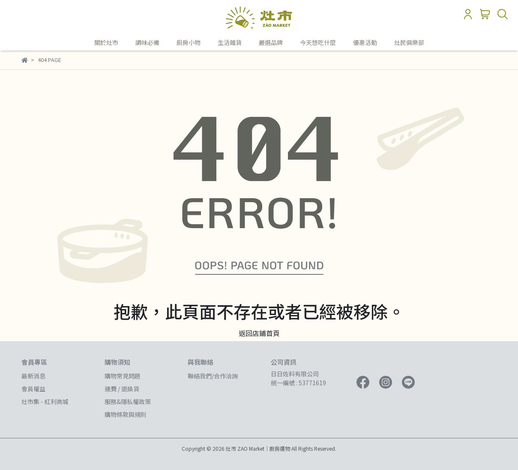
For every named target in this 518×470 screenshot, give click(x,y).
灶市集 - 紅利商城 (45, 401)
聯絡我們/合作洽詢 (213, 376)
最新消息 (33, 376)
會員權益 (33, 388)
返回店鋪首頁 (259, 333)
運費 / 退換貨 (122, 388)
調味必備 (147, 42)
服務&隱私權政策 (128, 401)
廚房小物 (189, 42)
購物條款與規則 (126, 414)
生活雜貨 (230, 42)
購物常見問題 (123, 376)
